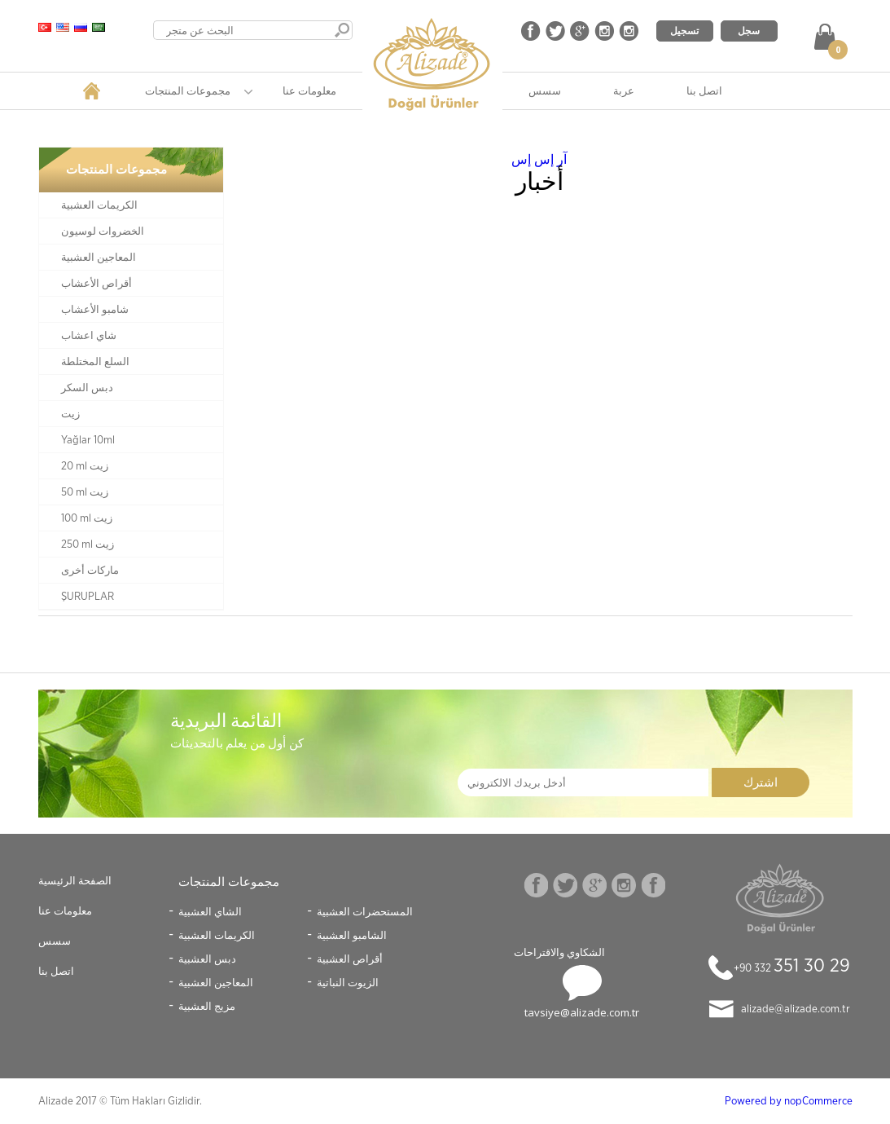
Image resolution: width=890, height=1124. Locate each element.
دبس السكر (87, 388)
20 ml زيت (84, 466)
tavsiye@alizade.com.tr (581, 1012)
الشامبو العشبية (352, 935)
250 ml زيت (87, 544)
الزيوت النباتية (348, 982)
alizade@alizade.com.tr (795, 1009)
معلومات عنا (309, 90)
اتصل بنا (704, 90)
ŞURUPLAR (87, 596)
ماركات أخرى (90, 570)
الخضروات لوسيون (102, 231)
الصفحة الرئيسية (75, 880)
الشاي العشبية (210, 911)
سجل (749, 30)
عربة (623, 90)
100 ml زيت (86, 518)
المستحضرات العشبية (365, 911)
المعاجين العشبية (98, 257)
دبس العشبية (207, 958)
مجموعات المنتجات (187, 90)
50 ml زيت (84, 492)
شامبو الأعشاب (95, 309)
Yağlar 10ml (88, 440)
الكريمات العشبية (99, 205)
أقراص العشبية (350, 958)
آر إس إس (539, 159)
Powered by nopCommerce (789, 1101)
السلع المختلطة (95, 362)
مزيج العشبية (206, 1005)
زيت (70, 414)
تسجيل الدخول (684, 33)
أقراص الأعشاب (96, 283)
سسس (544, 90)
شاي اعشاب (88, 336)
